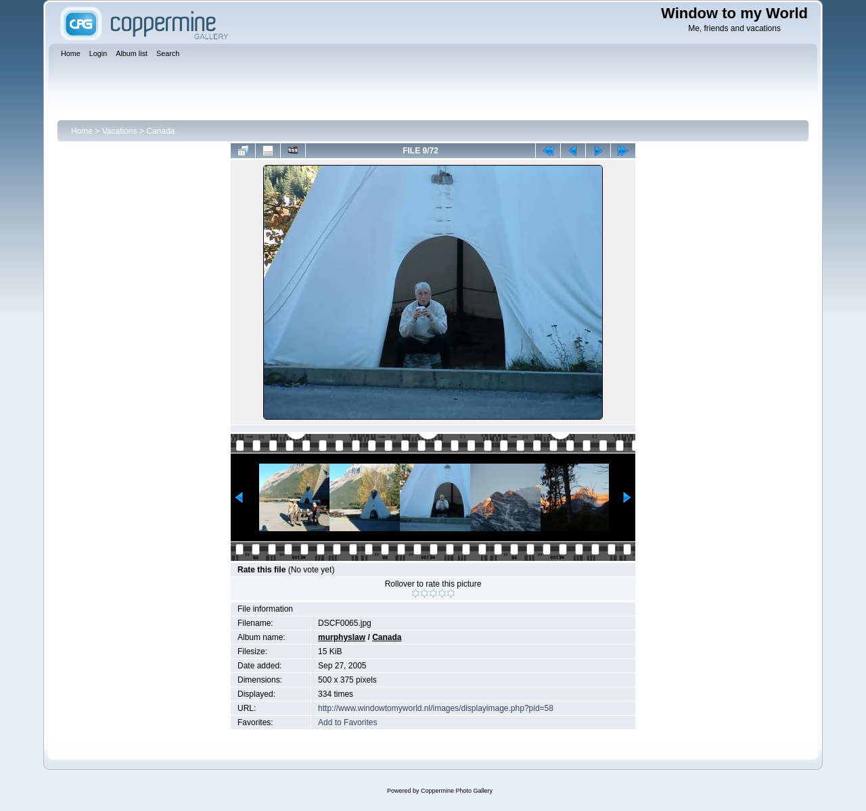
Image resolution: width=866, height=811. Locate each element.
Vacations (119, 131)
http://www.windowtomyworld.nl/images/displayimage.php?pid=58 (435, 708)
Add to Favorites (347, 722)
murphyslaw (341, 637)
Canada (160, 131)
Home (82, 131)
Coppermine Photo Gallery (457, 790)
